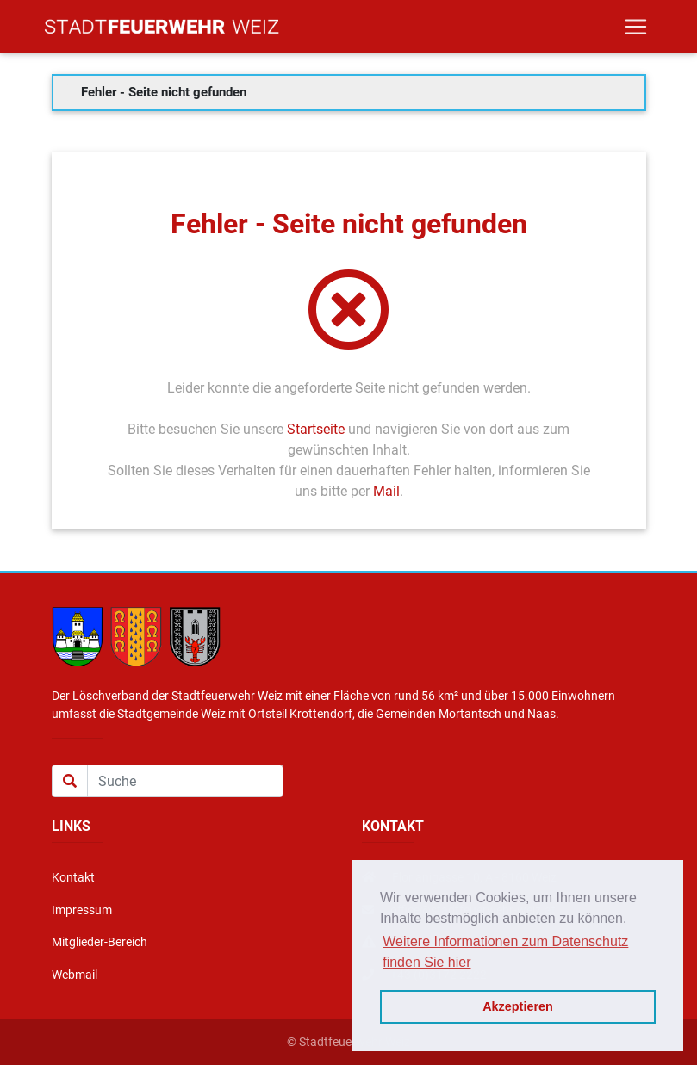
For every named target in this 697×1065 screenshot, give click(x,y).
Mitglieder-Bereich (99, 942)
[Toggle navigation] (636, 30)
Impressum (82, 910)
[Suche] (185, 781)
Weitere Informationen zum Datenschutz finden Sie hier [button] (505, 951)
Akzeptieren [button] (517, 1006)
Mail (386, 491)
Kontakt (73, 877)
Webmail (74, 975)
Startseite (316, 429)
